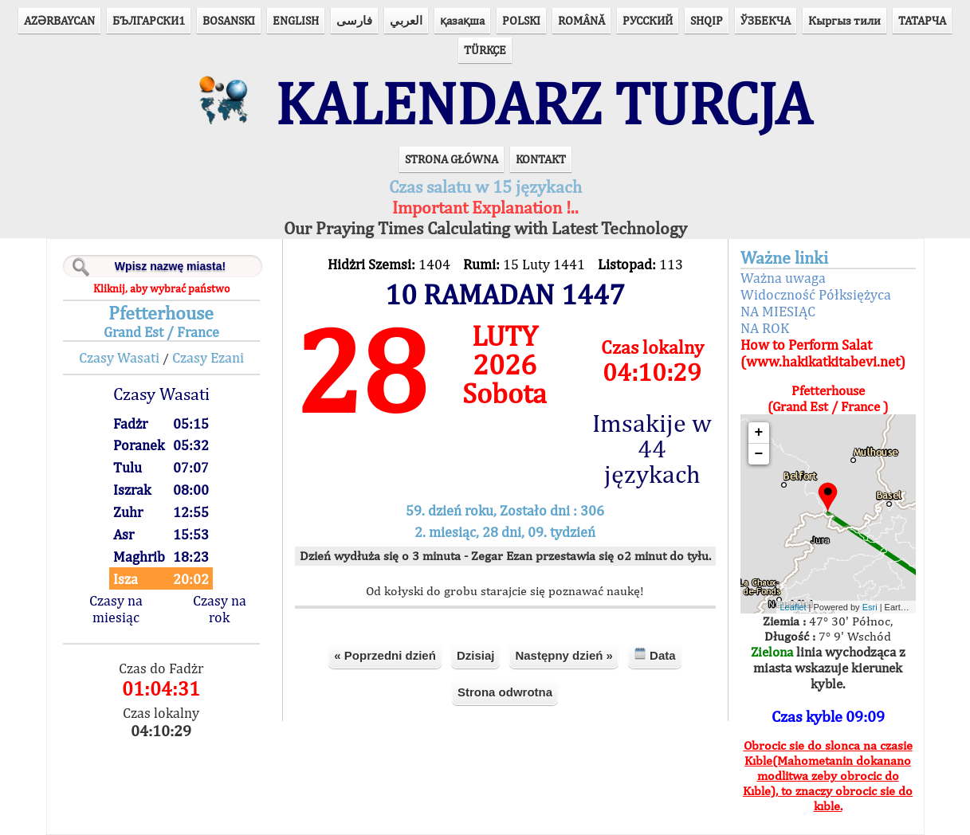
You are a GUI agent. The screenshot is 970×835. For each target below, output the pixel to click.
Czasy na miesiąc (116, 608)
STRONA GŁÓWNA (451, 159)
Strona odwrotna (505, 692)
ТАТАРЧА (922, 20)
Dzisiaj (476, 655)
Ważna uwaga (783, 277)
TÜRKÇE (485, 50)
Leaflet (793, 607)
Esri (870, 607)
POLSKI (521, 20)
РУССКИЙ (647, 20)
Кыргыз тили (844, 20)
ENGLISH (296, 20)
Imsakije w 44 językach (652, 448)
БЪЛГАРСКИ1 (148, 20)
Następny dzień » (564, 655)
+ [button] (759, 432)
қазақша (462, 20)
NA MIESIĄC (777, 311)
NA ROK (764, 327)
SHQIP (706, 20)
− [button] (759, 454)
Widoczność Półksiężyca (815, 294)
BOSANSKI (228, 20)
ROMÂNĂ (581, 20)
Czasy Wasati (119, 357)
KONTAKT (541, 159)
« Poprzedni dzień (385, 655)
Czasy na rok (219, 608)
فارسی (354, 20)
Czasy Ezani (208, 357)
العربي (406, 20)
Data (655, 654)
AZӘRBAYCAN (59, 20)
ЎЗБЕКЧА (765, 20)
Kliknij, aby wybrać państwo (161, 288)
